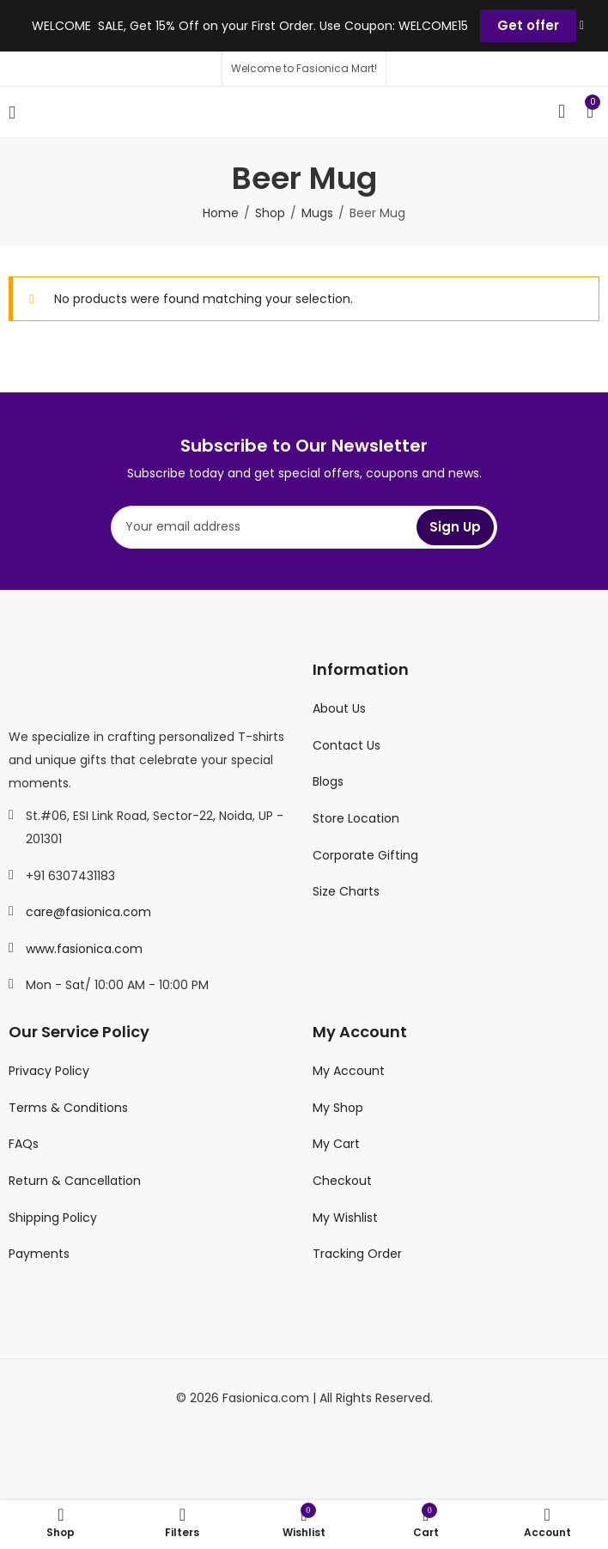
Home (221, 213)
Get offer (528, 25)
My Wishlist (345, 1217)
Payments (39, 1253)
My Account (349, 1070)
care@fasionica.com (88, 911)
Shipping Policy (53, 1217)
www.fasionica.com (84, 948)
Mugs (317, 213)
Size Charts (346, 891)
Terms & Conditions (68, 1107)
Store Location (356, 818)
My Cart (336, 1143)
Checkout (342, 1180)
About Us (339, 708)
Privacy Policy (49, 1070)
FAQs (24, 1143)
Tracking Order (357, 1253)
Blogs (328, 781)
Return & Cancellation (75, 1180)
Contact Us (346, 745)
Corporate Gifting (365, 855)
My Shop (338, 1107)
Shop (270, 213)
